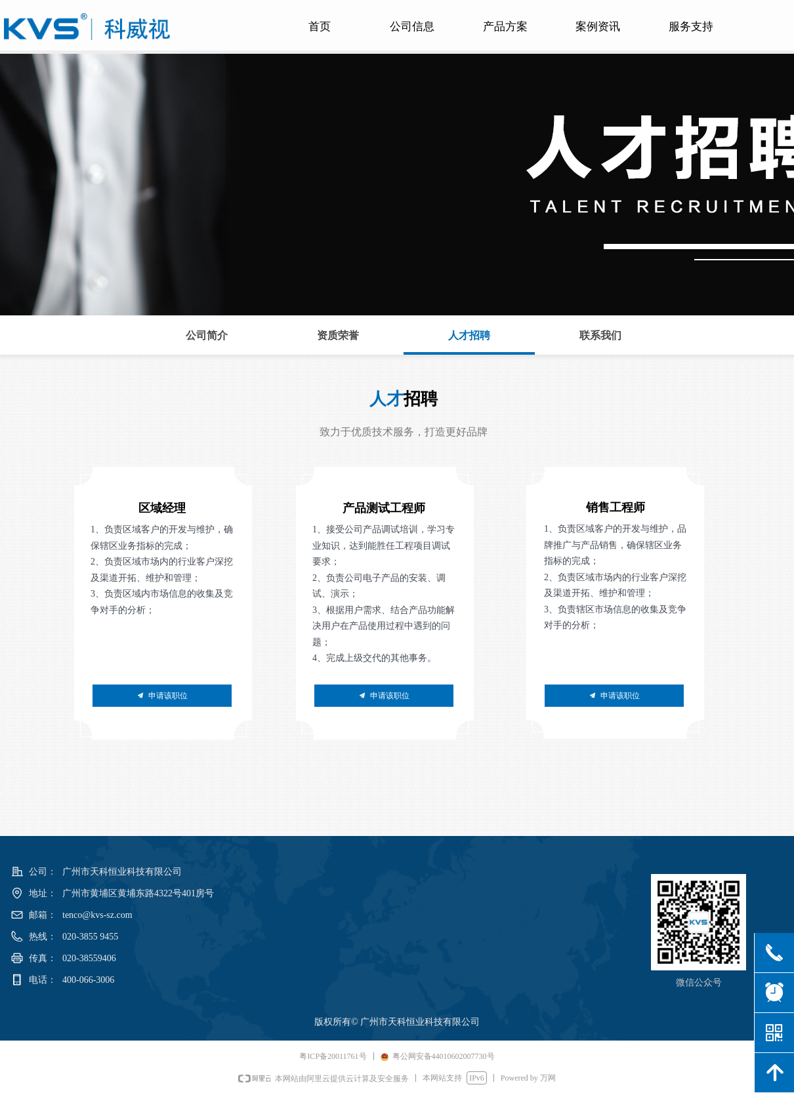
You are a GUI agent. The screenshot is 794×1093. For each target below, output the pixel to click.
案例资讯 (597, 26)
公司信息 (412, 26)
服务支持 (691, 26)
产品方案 (505, 26)
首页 (319, 26)
